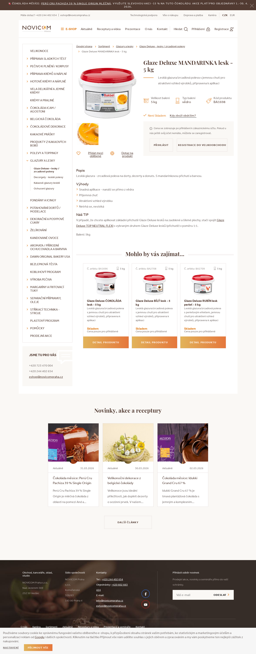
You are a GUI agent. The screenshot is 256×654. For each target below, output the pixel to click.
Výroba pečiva (41, 279)
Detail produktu (106, 342)
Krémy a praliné (42, 100)
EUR (232, 15)
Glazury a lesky (42, 160)
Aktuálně (86, 29)
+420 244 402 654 (112, 579)
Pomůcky (37, 328)
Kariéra (212, 15)
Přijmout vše (38, 647)
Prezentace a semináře (117, 626)
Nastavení (11, 647)
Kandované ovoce (44, 238)
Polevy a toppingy (44, 153)
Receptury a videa (109, 29)
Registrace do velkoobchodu (202, 145)
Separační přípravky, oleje (45, 300)
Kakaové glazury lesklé (47, 182)
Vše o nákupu (170, 15)
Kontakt (162, 29)
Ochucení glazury (44, 188)
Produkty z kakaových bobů (48, 143)
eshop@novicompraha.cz (75, 15)
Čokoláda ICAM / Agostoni (43, 109)
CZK (225, 15)
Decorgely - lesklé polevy (48, 177)
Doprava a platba (193, 15)
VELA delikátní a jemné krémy (47, 90)
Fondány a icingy (43, 200)
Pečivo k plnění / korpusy (49, 66)
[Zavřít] (252, 5)
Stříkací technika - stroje (45, 311)
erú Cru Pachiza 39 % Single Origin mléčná (77, 3)
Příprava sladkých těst (48, 58)
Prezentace (132, 29)
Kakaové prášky (42, 134)
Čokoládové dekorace (48, 126)
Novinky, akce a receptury (128, 410)
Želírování (38, 230)
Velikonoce (39, 51)
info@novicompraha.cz (109, 600)
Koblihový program (45, 272)
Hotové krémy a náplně (48, 81)
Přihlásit (161, 145)
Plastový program (44, 320)
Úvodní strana (84, 46)
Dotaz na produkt (124, 154)
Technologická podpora (143, 15)
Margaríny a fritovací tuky (47, 288)
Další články (128, 522)
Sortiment (104, 46)
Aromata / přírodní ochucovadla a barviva (48, 247)
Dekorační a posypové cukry (47, 220)
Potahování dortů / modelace (45, 209)
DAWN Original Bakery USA (50, 256)
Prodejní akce (41, 336)
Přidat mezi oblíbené (92, 154)
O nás (148, 29)
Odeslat (220, 595)
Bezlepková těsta (43, 264)
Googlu (39, 637)
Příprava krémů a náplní (48, 74)
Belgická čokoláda (45, 119)
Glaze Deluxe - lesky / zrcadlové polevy (46, 170)
